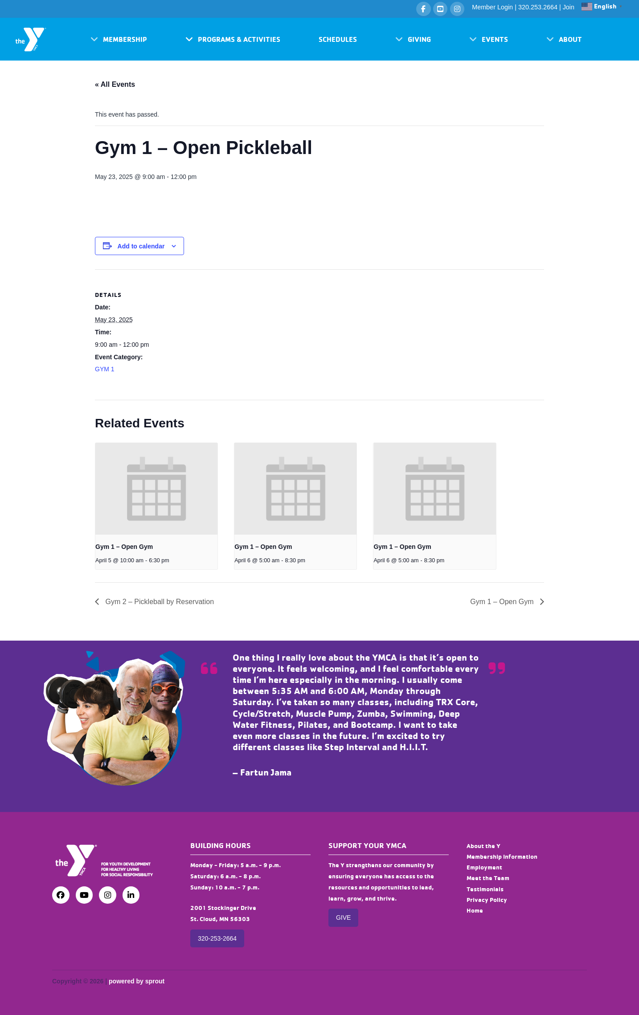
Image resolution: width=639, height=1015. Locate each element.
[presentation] (156, 489)
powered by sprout (136, 981)
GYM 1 (105, 369)
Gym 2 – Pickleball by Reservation (158, 601)
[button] (118, 39)
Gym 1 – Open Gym (124, 546)
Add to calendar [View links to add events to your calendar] (141, 246)
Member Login (492, 7)
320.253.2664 (537, 7)
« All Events (115, 84)
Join (568, 7)
